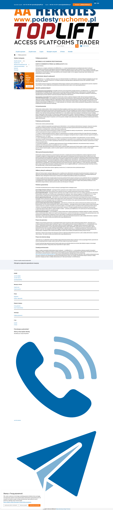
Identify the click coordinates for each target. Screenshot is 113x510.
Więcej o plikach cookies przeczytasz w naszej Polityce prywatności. (17, 502)
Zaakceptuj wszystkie (35, 505)
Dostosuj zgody (23, 505)
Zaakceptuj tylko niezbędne (10, 505)
